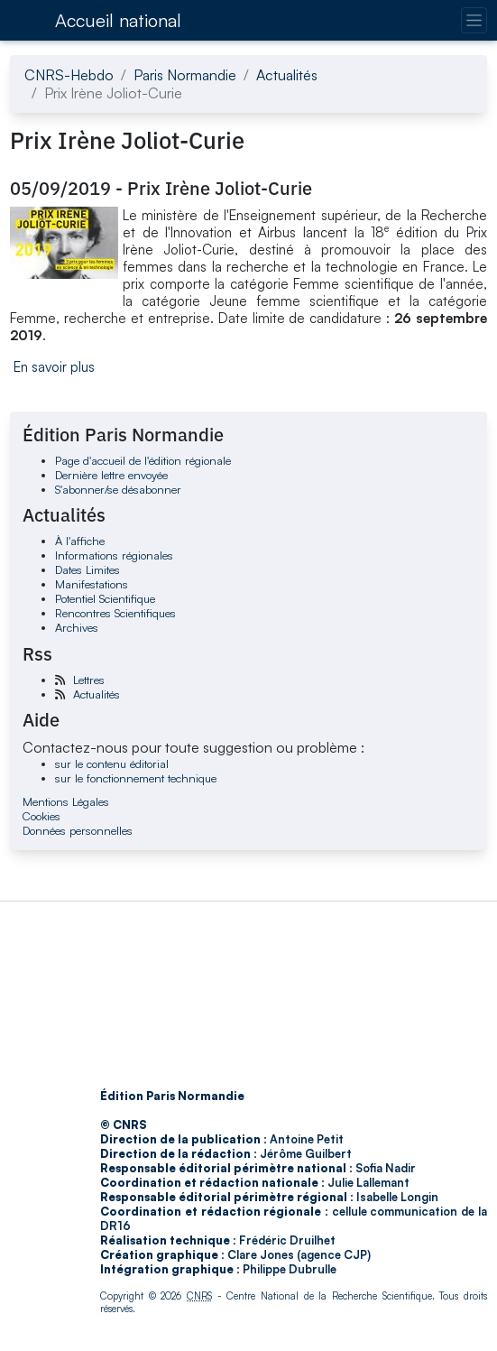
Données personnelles (78, 830)
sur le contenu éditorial (112, 763)
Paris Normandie (184, 75)
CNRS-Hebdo (69, 75)
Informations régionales (114, 555)
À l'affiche (80, 540)
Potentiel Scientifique (105, 598)
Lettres (89, 679)
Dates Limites (87, 569)
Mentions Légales (66, 801)
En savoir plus (54, 366)
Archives (76, 627)
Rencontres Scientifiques (115, 613)
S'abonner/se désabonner (118, 489)
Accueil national (118, 20)
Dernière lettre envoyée (111, 474)
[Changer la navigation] (474, 20)
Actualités (287, 75)
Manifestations (91, 584)
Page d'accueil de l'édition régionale (143, 460)
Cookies (41, 816)
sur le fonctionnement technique (135, 778)
